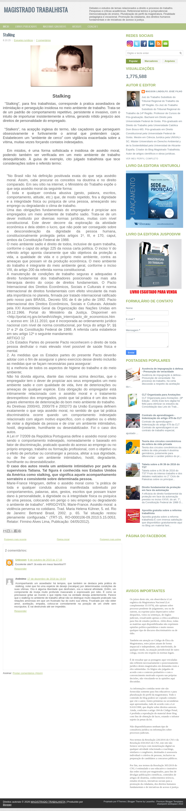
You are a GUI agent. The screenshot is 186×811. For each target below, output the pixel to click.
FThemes (121, 801)
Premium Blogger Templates (169, 801)
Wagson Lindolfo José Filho (164, 91)
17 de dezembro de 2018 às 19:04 (46, 578)
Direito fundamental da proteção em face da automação (161, 489)
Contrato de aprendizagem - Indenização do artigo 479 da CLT (162, 417)
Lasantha (150, 801)
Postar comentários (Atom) (28, 673)
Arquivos (170, 61)
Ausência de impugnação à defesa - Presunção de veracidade (162, 370)
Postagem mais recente (15, 539)
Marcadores (151, 61)
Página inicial (63, 539)
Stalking (9, 35)
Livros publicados (26, 26)
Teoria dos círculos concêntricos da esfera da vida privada (161, 443)
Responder (20, 568)
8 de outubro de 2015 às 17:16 (45, 559)
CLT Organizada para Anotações (161, 394)
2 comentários (43, 40)
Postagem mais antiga (110, 539)
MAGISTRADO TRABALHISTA (36, 9)
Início (6, 26)
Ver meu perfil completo (142, 159)
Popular (133, 61)
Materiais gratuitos (54, 26)
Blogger (7, 804)
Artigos (76, 26)
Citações (93, 26)
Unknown (21, 559)
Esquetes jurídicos (23, 40)
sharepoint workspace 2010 (170, 804)
